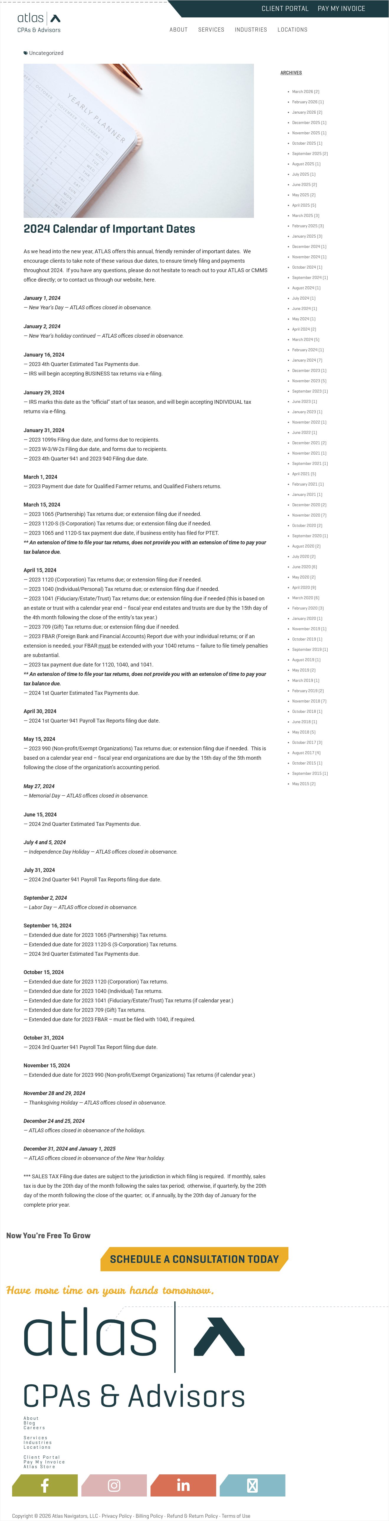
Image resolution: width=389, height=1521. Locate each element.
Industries (38, 1442)
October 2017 (304, 742)
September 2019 (307, 649)
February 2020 (305, 608)
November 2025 (306, 132)
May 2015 (300, 783)
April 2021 (301, 473)
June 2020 (301, 566)
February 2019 (305, 690)
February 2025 (305, 225)
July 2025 (300, 174)
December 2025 (306, 122)
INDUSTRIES (251, 29)
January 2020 (304, 618)
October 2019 (304, 639)
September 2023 (307, 391)
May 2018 (300, 732)
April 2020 (301, 587)
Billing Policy (149, 1516)
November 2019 (306, 628)
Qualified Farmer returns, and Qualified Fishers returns (157, 486)
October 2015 (304, 763)
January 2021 (304, 494)
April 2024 (301, 329)
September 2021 (307, 463)
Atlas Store (40, 1466)
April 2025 (301, 205)
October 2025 (304, 143)
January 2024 (304, 360)
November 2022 (306, 422)
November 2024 (306, 256)
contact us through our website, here (112, 280)
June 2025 (301, 184)
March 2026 (302, 91)
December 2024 (306, 246)
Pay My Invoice (342, 8)
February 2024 (305, 349)
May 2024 (300, 318)
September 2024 (307, 277)
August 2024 (303, 287)
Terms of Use (236, 1516)
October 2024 (304, 267)
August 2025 (303, 163)
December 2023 (306, 370)
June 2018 (301, 721)
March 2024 (302, 339)
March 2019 (302, 680)
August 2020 (303, 546)
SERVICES (211, 29)
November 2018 (306, 701)
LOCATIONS (293, 29)
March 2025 (302, 215)
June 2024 (301, 308)
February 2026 (305, 101)
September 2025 (307, 153)
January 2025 (304, 236)
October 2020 (304, 525)
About (32, 1418)
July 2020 (300, 556)
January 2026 (304, 112)
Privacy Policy (117, 1516)
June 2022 (301, 432)
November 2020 (306, 515)
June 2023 (301, 401)
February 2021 (305, 484)
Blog (30, 1423)
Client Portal (285, 8)
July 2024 (300, 298)
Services (36, 1437)
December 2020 (306, 504)
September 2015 (307, 773)
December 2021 (306, 442)
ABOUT (179, 29)
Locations (37, 1447)
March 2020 (302, 597)
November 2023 (306, 380)
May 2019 (300, 670)
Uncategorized (46, 53)
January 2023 (304, 411)
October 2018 (304, 711)
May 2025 (300, 194)
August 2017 (303, 752)
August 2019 (303, 659)
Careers (34, 1427)
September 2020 (307, 535)
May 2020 (300, 577)
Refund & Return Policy (192, 1516)
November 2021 (306, 453)
